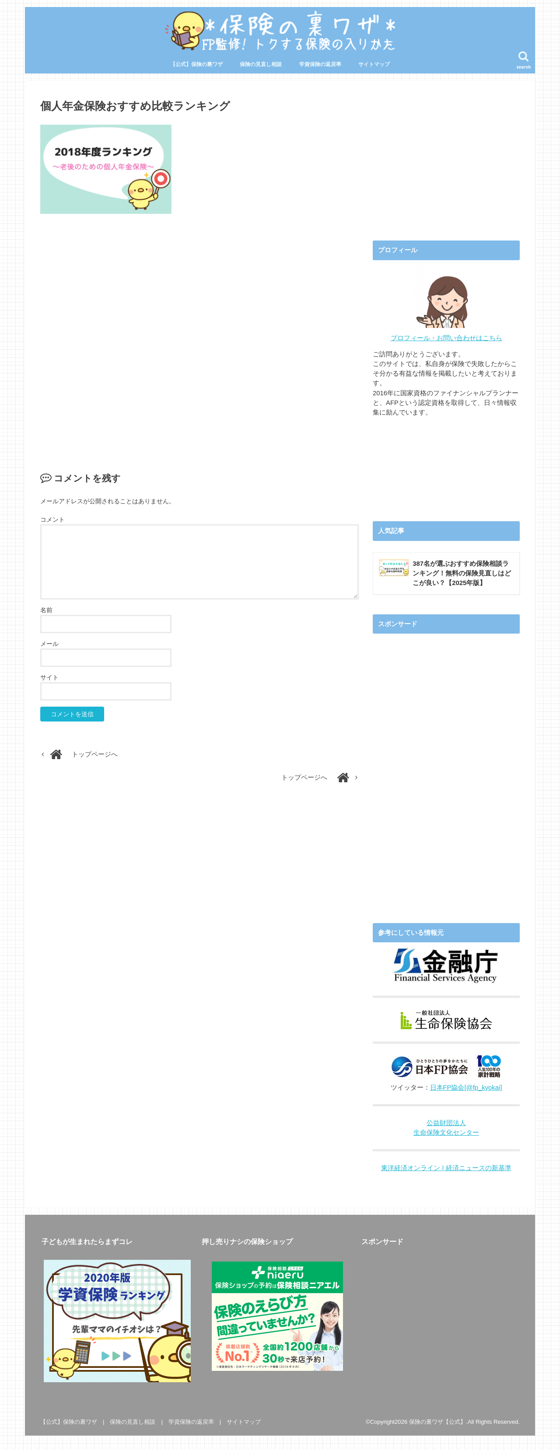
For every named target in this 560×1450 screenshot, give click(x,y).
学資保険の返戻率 (320, 64)
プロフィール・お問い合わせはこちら (446, 338)
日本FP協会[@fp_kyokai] (466, 1087)
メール (49, 643)
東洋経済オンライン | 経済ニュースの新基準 (446, 1167)
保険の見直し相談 (261, 64)
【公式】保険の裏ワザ (196, 64)
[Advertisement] (199, 333)
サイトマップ (374, 64)
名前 (46, 609)
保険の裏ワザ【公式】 (437, 1422)
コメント (52, 519)
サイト (49, 677)
